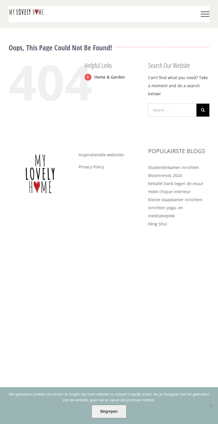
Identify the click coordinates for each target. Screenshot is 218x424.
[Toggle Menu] (205, 14)
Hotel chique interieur (169, 191)
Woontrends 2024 (165, 175)
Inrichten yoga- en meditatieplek (165, 211)
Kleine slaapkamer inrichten (175, 199)
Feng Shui (157, 224)
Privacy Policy (91, 167)
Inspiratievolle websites (101, 154)
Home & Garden (109, 77)
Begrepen (109, 411)
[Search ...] (172, 110)
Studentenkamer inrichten (173, 167)
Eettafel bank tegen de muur (175, 183)
